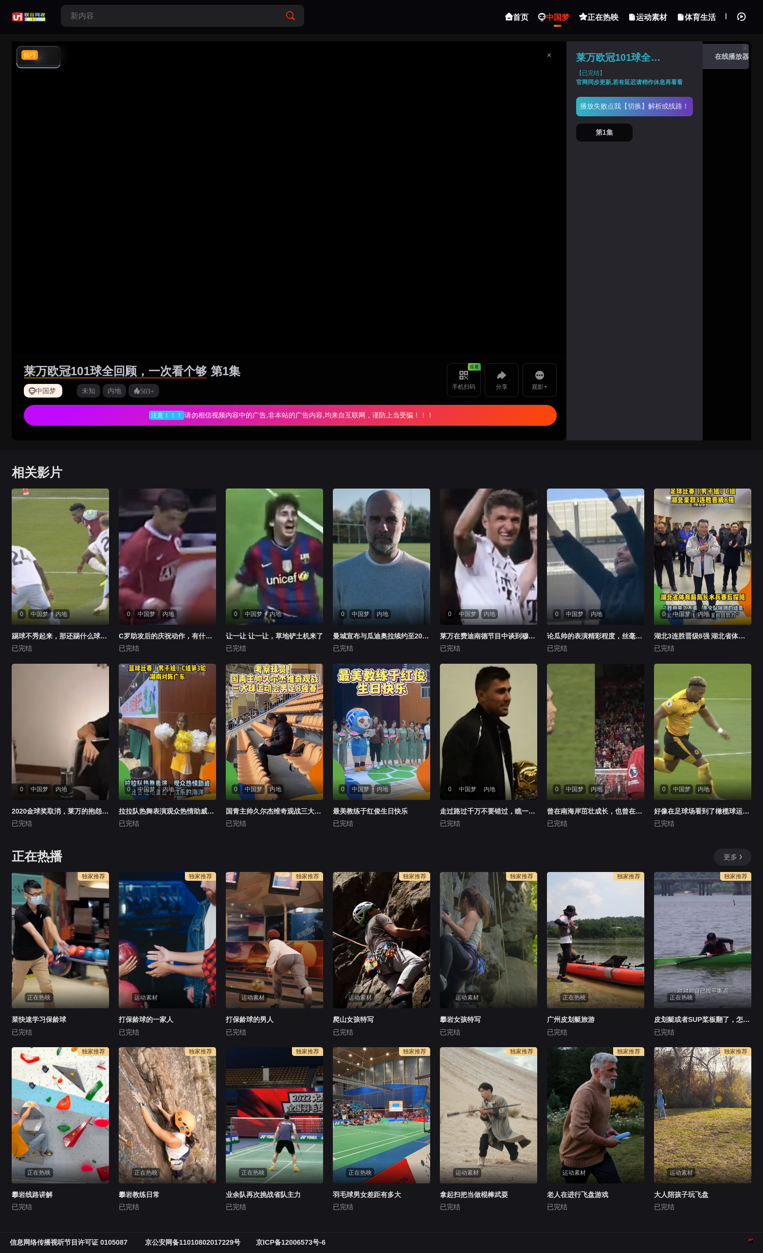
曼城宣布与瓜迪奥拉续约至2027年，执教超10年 (381, 636)
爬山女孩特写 (353, 1019)
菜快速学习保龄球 (39, 1019)
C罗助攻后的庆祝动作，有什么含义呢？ (167, 636)
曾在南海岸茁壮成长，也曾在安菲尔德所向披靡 (595, 811)
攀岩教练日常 (139, 1195)
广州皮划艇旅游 (571, 1019)
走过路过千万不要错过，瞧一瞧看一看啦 (488, 811)
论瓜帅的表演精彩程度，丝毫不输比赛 (595, 636)
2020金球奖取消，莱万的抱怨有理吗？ (60, 811)
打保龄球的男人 (249, 1019)
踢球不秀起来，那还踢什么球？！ (60, 636)
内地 (114, 391)
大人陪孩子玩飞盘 (681, 1195)
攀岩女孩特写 (460, 1019)
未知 (88, 391)
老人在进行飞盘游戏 (577, 1195)
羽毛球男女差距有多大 (367, 1195)
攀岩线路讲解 (32, 1195)
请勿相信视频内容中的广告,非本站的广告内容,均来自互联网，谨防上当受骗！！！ (309, 415)
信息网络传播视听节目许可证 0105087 (69, 1242)
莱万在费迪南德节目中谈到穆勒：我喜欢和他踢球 (488, 636)
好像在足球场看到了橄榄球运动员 (702, 811)
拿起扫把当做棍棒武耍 (474, 1195)
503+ (147, 390)
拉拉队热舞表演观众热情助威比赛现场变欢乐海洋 (167, 811)
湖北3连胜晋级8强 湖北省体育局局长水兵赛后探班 (702, 636)
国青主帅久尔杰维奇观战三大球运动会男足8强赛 (274, 811)
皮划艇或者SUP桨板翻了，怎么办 (702, 1019)
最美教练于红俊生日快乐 (370, 811)
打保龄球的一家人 (146, 1019)
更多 (734, 857)
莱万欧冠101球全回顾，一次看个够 (115, 371)
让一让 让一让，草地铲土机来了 (274, 636)
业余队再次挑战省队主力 (263, 1195)
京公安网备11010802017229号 (192, 1242)
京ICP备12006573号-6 (291, 1242)
